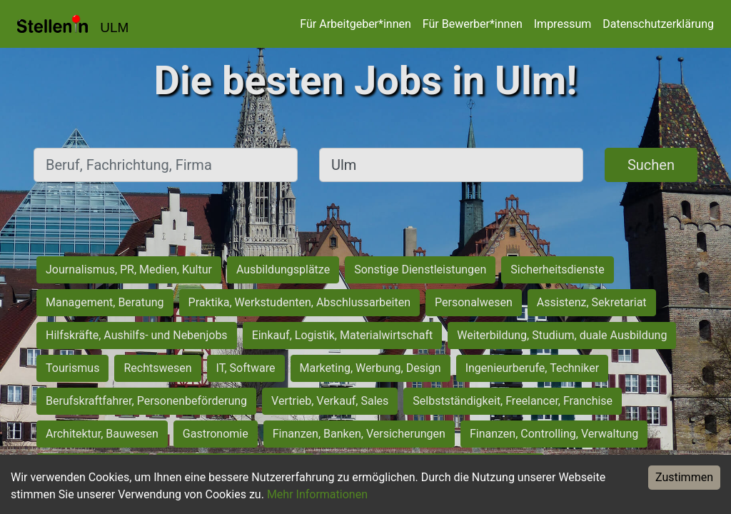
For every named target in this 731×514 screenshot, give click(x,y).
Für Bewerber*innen (473, 24)
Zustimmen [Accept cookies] (684, 477)
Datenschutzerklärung (658, 24)
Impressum (563, 24)
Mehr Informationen (317, 494)
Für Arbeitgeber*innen (355, 24)
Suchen (651, 164)
